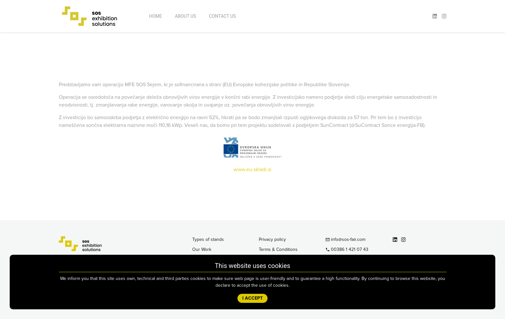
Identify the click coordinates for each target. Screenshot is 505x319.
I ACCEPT (252, 298)
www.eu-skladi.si (252, 169)
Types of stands (208, 239)
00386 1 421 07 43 (347, 249)
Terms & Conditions (278, 249)
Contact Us (222, 16)
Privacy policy (272, 239)
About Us (185, 16)
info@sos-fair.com (345, 239)
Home (155, 16)
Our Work (201, 249)
